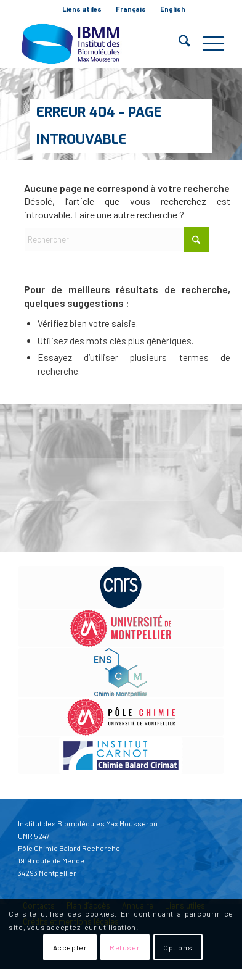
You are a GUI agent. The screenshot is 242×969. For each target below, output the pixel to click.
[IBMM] (100, 43)
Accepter (70, 947)
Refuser (125, 947)
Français (131, 9)
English (172, 9)
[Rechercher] (178, 43)
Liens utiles (82, 9)
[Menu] (207, 43)
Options (177, 947)
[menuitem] (82, 9)
